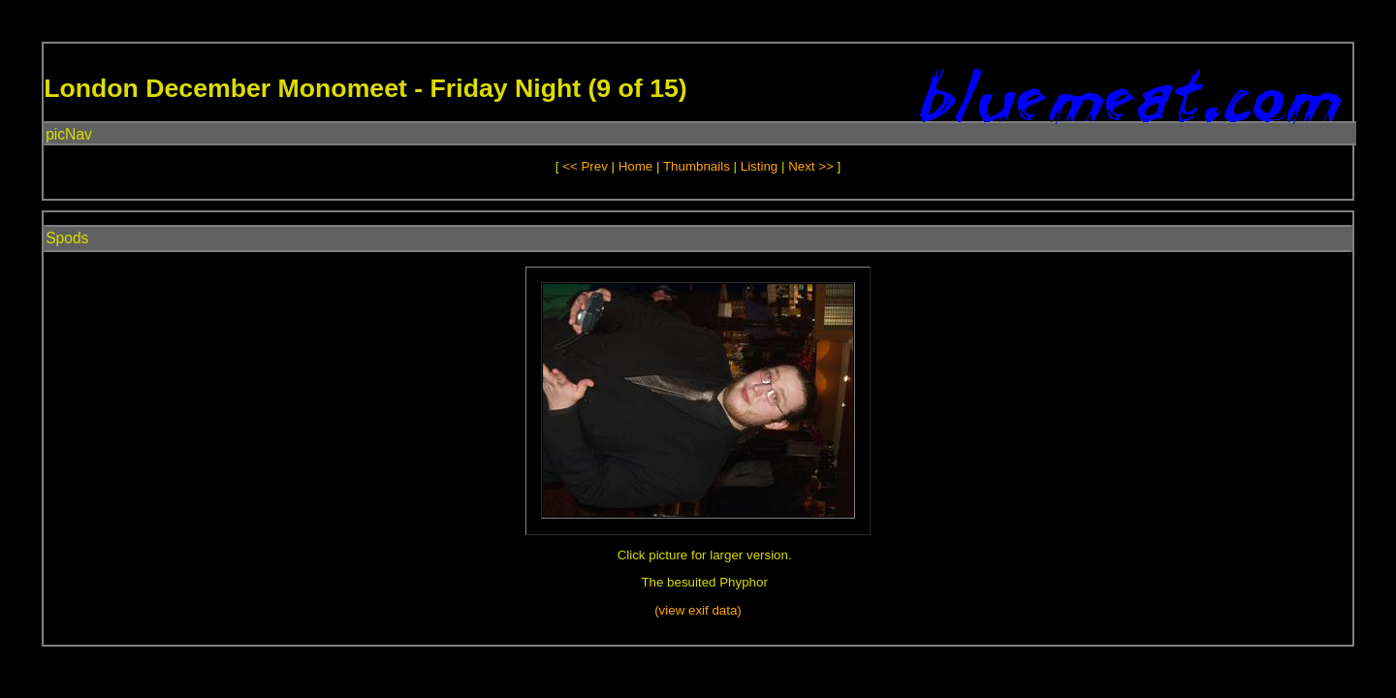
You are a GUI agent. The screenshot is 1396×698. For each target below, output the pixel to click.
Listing (759, 166)
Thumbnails (696, 166)
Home (636, 166)
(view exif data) (698, 610)
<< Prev (585, 166)
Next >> (812, 166)
